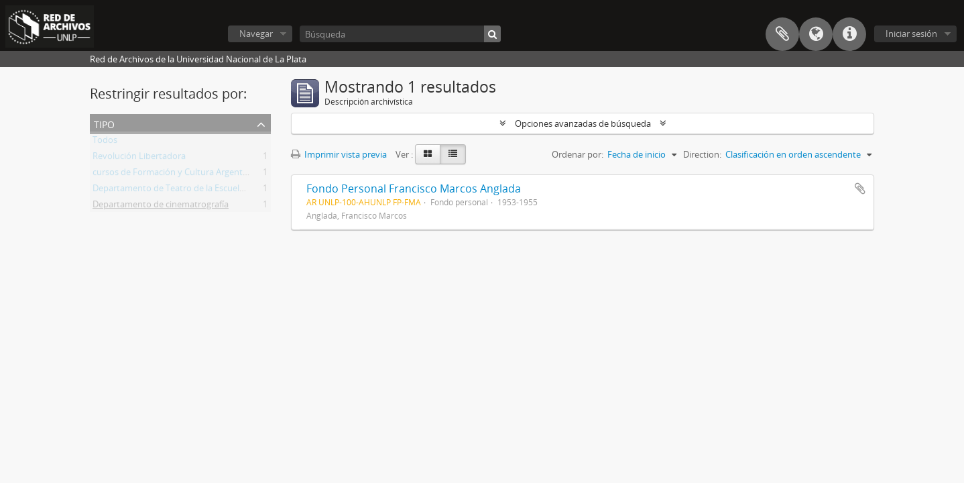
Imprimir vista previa (339, 154)
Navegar (256, 34)
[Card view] (427, 154)
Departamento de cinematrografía (161, 207)
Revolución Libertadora (139, 158)
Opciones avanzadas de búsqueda (583, 123)
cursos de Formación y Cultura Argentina (174, 174)
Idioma (816, 34)
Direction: (702, 154)
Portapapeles (782, 34)
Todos (105, 142)
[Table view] (453, 154)
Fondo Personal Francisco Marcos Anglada (413, 188)
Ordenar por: (577, 154)
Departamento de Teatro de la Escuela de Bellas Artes (198, 190)
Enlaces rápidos (849, 34)
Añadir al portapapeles (860, 188)
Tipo (104, 123)
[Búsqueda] (400, 33)
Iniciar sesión (911, 34)
